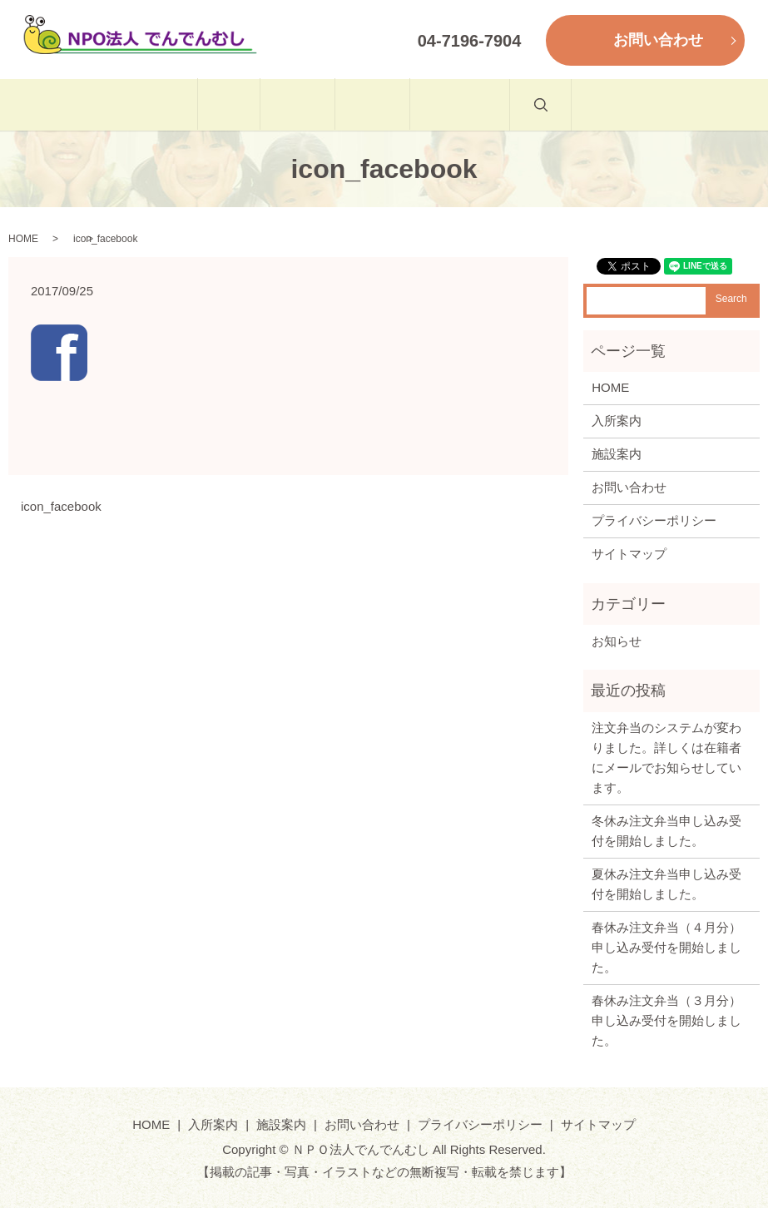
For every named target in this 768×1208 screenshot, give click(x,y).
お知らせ (617, 641)
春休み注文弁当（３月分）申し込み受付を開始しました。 (666, 1020)
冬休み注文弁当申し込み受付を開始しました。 (666, 831)
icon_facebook (61, 506)
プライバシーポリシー (654, 520)
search (631, 113)
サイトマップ (629, 554)
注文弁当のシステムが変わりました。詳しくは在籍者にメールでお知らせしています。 (666, 757)
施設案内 (390, 104)
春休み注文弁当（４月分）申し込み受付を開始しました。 (666, 947)
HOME (172, 104)
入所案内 (278, 104)
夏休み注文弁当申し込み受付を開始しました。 (666, 884)
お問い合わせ (515, 104)
